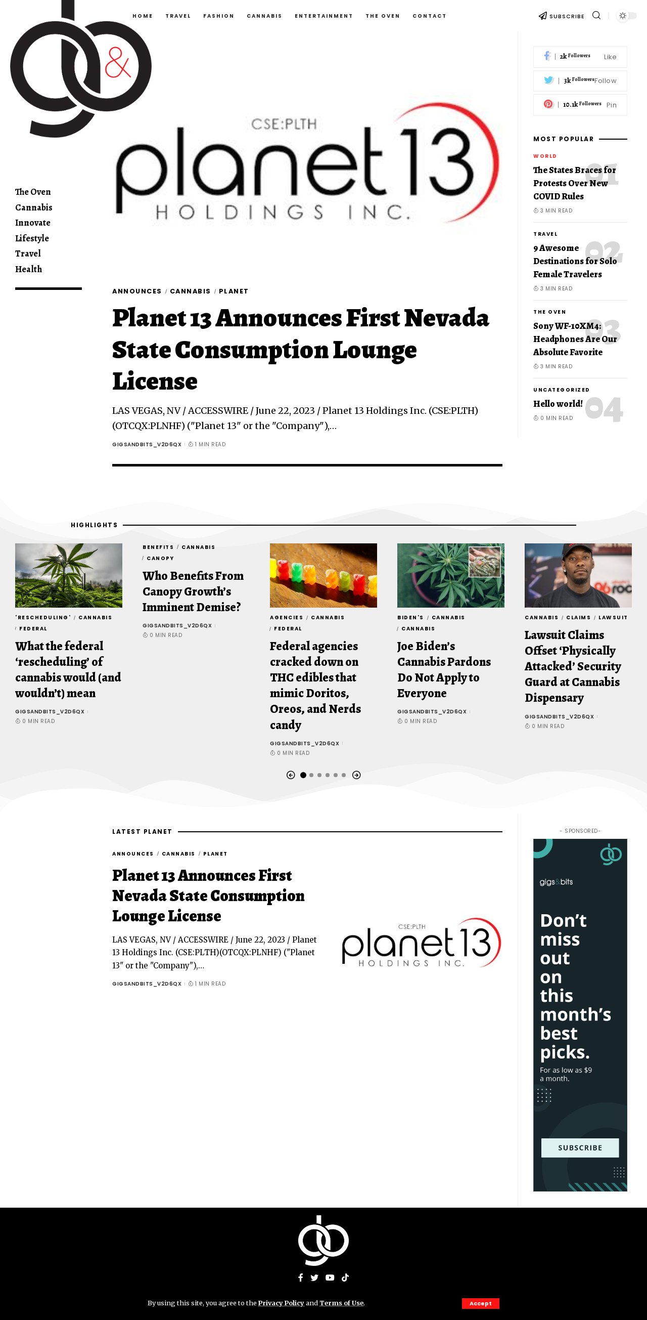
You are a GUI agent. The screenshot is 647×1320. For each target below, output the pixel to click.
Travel (545, 234)
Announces (137, 291)
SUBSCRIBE (567, 16)
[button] (290, 775)
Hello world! (558, 404)
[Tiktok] (345, 1278)
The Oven (549, 312)
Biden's (410, 617)
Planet (236, 291)
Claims (578, 617)
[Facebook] (580, 57)
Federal (33, 628)
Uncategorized (561, 390)
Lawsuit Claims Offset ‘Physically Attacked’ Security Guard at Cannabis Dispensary (573, 666)
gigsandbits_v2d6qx (146, 444)
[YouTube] (330, 1278)
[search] (596, 15)
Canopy (160, 558)
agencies (286, 617)
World (545, 156)
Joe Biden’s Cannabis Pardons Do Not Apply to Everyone (444, 670)
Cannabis (192, 291)
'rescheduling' (43, 617)
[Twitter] (580, 81)
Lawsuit (613, 617)
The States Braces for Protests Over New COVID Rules (574, 183)
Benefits (158, 547)
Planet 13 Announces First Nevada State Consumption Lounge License (301, 349)
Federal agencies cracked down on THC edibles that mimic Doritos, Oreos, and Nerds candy (315, 685)
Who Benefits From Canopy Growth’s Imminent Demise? (193, 591)
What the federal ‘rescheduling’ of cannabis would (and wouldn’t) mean (68, 670)
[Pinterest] (580, 105)
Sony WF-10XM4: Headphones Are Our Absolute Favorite (575, 339)
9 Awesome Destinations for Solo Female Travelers (575, 261)
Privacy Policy (282, 1303)
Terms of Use (343, 1303)
